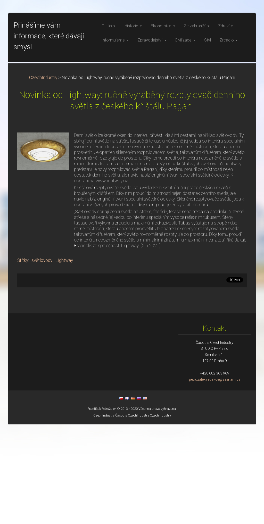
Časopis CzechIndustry (132, 515)
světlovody (41, 360)
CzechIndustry (43, 177)
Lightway (64, 360)
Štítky (22, 360)
